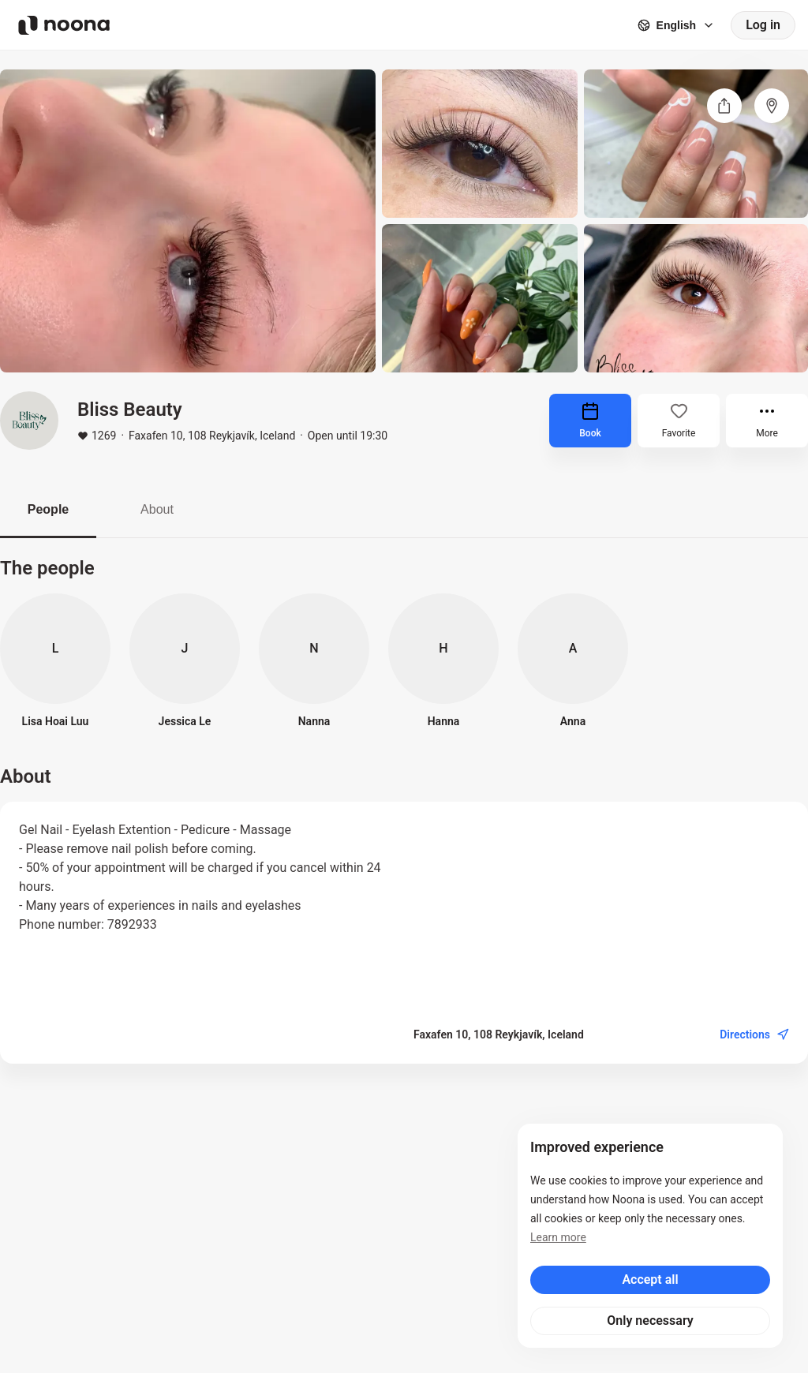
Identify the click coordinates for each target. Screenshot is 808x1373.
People (48, 509)
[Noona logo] (64, 25)
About (157, 509)
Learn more (558, 1237)
